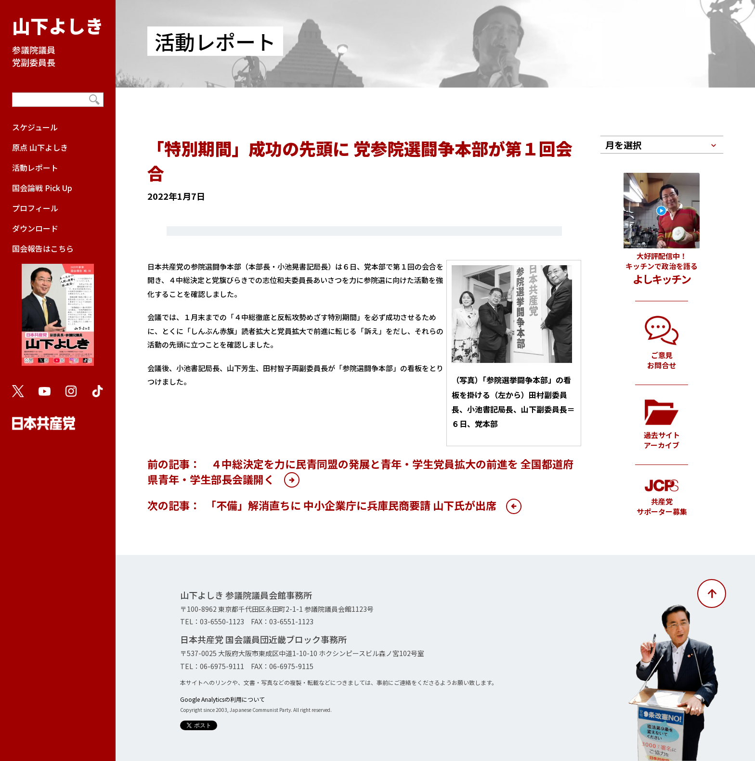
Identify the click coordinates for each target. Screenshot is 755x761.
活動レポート (35, 167)
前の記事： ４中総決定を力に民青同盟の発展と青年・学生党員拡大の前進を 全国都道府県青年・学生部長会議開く (360, 471)
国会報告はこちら (58, 309)
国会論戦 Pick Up (42, 187)
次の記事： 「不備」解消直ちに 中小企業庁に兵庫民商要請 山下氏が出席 (321, 505)
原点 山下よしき (40, 147)
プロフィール (35, 208)
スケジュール (35, 127)
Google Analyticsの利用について (222, 699)
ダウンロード (35, 228)
